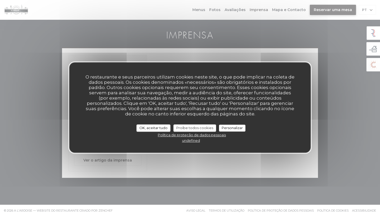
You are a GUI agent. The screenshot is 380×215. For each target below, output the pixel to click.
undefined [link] (191, 140)
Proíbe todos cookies (194, 128)
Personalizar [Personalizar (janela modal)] (232, 128)
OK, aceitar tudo (153, 128)
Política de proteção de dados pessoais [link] (192, 135)
